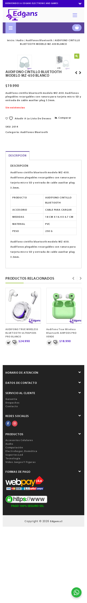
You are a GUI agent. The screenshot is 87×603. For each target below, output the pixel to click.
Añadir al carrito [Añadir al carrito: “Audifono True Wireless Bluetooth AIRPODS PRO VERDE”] (49, 419)
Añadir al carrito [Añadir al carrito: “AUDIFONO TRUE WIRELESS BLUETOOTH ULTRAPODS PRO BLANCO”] (8, 419)
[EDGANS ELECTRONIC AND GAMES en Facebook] (8, 500)
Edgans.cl (56, 597)
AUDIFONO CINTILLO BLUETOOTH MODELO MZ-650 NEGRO (80, 152)
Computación (14, 524)
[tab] (17, 232)
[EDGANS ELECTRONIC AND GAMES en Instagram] (14, 500)
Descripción (18, 232)
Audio (20, 40)
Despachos (12, 479)
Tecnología (12, 535)
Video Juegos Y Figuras (20, 538)
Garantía (11, 475)
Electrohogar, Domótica (21, 527)
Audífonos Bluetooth (39, 40)
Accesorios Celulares (19, 516)
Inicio (10, 40)
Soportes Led (14, 531)
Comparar (64, 194)
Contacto (11, 482)
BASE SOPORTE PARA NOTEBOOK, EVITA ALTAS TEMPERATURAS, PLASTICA (76, 154)
